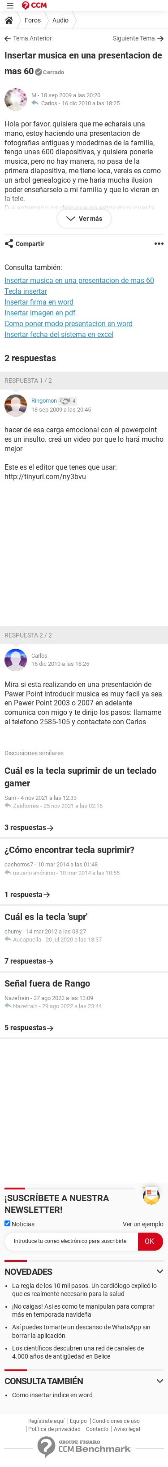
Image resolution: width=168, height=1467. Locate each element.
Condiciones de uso (116, 1421)
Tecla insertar (25, 291)
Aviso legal (127, 1429)
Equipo (78, 1421)
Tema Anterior (32, 38)
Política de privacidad (54, 1429)
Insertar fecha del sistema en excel (58, 334)
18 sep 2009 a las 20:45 (61, 409)
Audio (60, 20)
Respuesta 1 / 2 (28, 380)
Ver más (90, 218)
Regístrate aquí (46, 1421)
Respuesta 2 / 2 (28, 635)
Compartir (30, 243)
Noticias (19, 1224)
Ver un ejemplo (143, 1224)
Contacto (97, 1429)
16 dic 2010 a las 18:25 (91, 103)
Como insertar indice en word (52, 1395)
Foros (33, 20)
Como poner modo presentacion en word (68, 323)
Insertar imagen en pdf (40, 313)
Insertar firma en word (38, 302)
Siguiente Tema (134, 38)
